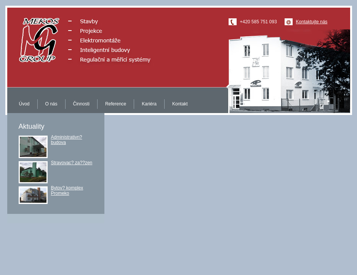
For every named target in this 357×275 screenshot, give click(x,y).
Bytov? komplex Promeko (67, 190)
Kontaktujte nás (312, 21)
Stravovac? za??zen (72, 162)
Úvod (24, 104)
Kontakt (180, 104)
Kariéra (149, 104)
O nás (51, 104)
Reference (115, 104)
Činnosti (81, 104)
